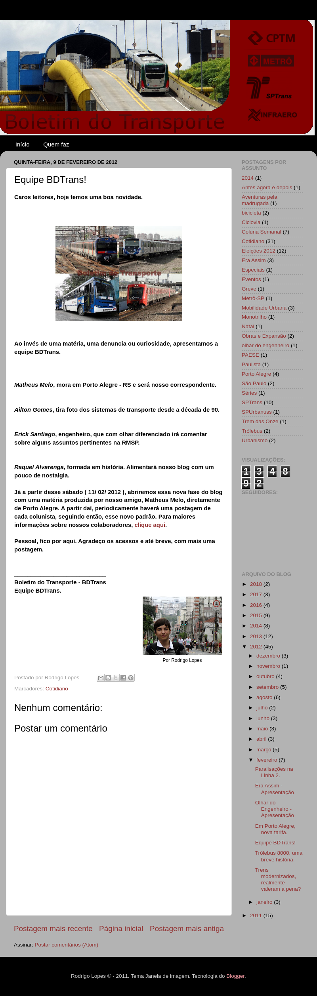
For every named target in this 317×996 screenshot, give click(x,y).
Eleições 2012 (258, 251)
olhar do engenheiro (265, 345)
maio (262, 729)
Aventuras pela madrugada (259, 200)
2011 (257, 915)
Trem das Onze (260, 421)
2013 (257, 636)
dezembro (269, 656)
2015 (257, 615)
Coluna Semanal (261, 232)
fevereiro (267, 760)
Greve (249, 289)
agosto (265, 697)
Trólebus (252, 431)
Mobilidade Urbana (264, 308)
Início (22, 144)
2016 (257, 605)
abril (262, 739)
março (264, 750)
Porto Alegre (256, 374)
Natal (248, 326)
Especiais (253, 270)
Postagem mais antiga (187, 928)
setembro (268, 687)
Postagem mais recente (53, 928)
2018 (257, 584)
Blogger (235, 976)
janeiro (265, 902)
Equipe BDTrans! (275, 843)
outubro (266, 676)
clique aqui (150, 525)
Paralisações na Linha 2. (274, 772)
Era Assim (254, 260)
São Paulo (254, 383)
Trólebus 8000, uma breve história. (279, 856)
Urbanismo (254, 440)
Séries (249, 393)
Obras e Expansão (264, 336)
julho (262, 708)
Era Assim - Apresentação (274, 789)
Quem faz (56, 144)
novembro (269, 666)
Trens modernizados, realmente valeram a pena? (278, 879)
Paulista (251, 364)
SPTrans (252, 402)
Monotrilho (254, 317)
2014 (248, 178)
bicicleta (251, 213)
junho (263, 718)
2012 (257, 647)
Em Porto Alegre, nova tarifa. (275, 829)
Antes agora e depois (267, 187)
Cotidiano (57, 689)
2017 (257, 594)
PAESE (250, 355)
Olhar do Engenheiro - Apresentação (274, 809)
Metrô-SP (253, 298)
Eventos (251, 279)
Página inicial (121, 928)
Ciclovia (251, 222)
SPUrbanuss (257, 412)
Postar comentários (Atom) (67, 945)
